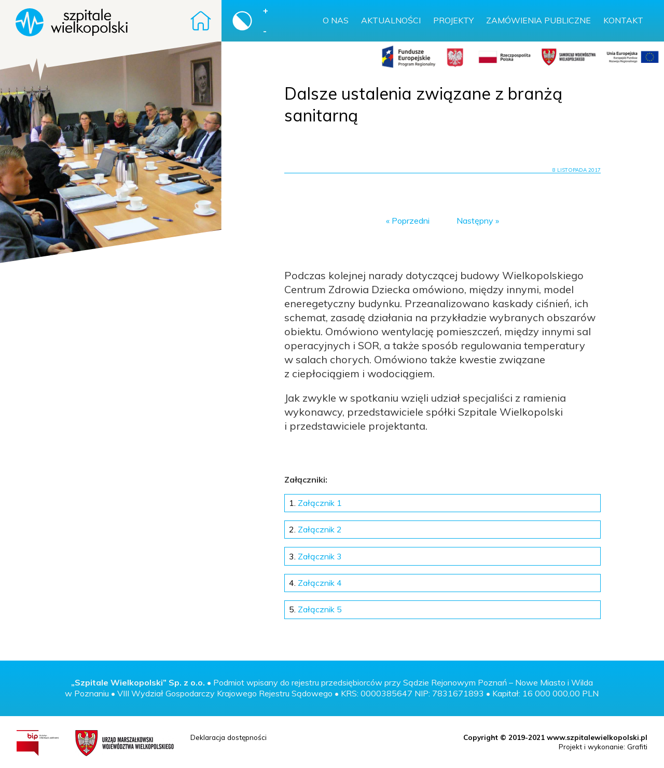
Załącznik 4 (315, 583)
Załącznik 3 (315, 556)
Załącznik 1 (315, 503)
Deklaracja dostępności (228, 737)
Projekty (453, 20)
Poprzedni (411, 220)
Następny (475, 220)
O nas (336, 20)
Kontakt (623, 20)
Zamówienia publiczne (538, 20)
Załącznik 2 (315, 529)
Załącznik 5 (315, 609)
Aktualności (391, 20)
